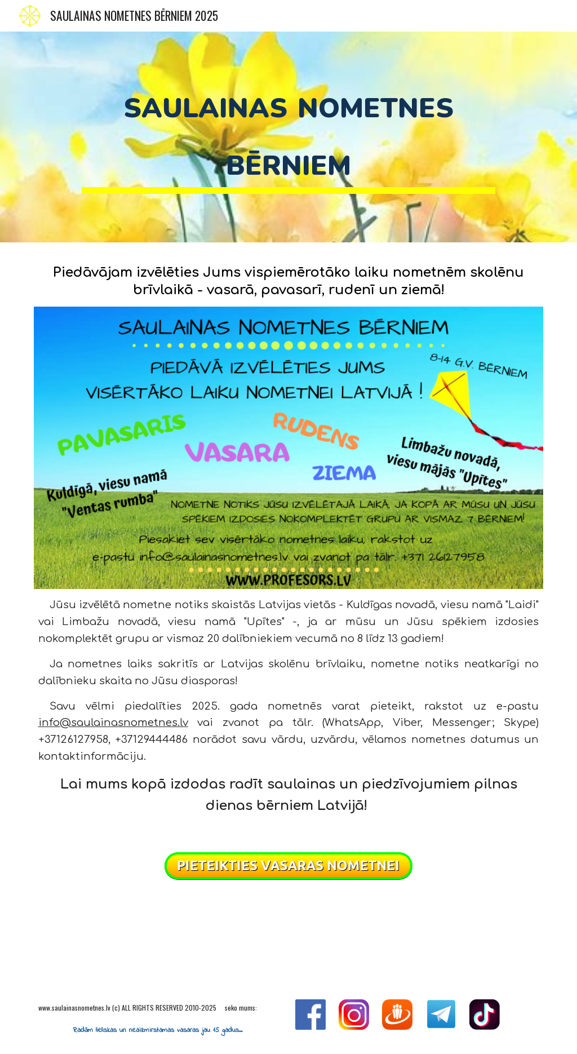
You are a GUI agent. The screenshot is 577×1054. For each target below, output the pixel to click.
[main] (288, 136)
